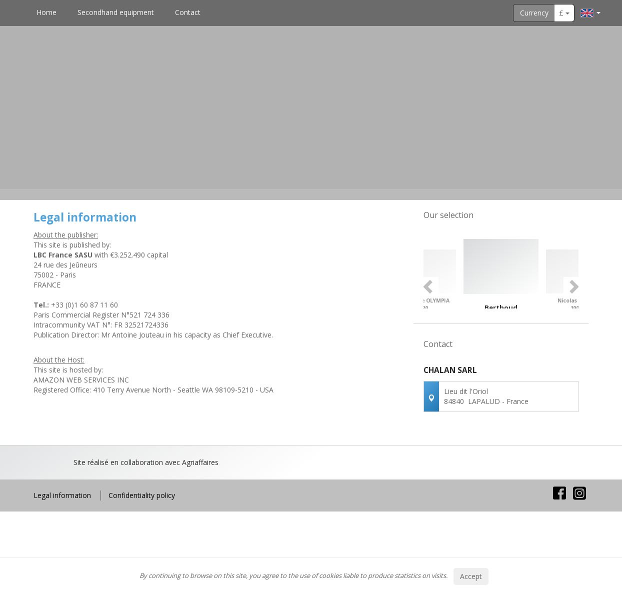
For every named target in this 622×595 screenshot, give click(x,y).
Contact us (501, 495)
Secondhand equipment (116, 12)
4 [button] (517, 363)
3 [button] (507, 363)
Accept (471, 576)
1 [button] (487, 363)
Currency (534, 13)
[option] (501, 291)
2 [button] (497, 363)
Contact (187, 12)
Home (46, 12)
